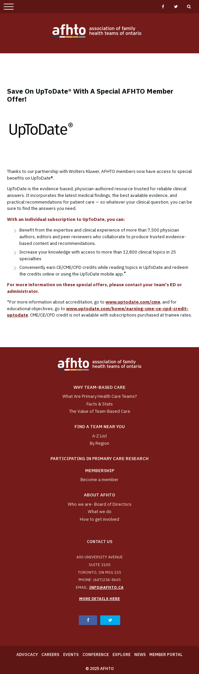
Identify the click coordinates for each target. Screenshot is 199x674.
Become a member (99, 479)
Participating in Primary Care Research (99, 458)
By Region (99, 443)
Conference (95, 654)
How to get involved (99, 519)
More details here (99, 598)
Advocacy (27, 654)
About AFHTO (99, 495)
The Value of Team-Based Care (99, 411)
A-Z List (99, 436)
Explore (122, 654)
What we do (100, 511)
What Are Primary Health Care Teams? (99, 396)
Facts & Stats (99, 404)
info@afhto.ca (106, 587)
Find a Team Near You (99, 426)
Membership (99, 470)
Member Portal (166, 654)
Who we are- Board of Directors (100, 504)
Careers (50, 654)
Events (71, 654)
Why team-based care (99, 387)
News (140, 654)
